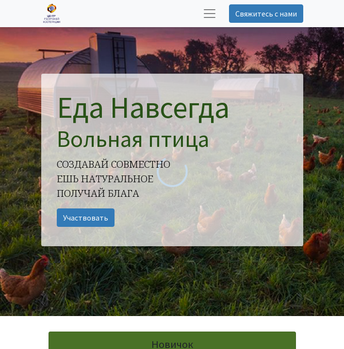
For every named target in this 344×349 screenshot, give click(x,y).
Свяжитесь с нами (266, 13)
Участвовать (85, 217)
